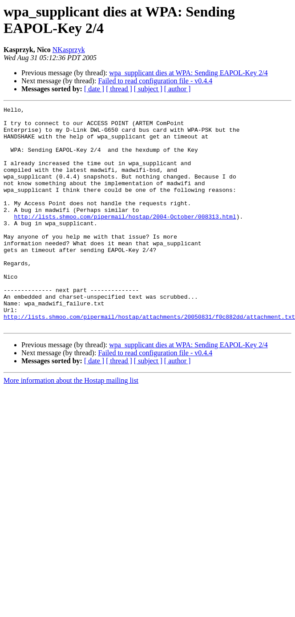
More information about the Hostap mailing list (71, 424)
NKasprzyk (69, 49)
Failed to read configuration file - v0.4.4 (155, 81)
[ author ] (177, 89)
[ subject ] (148, 89)
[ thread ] (119, 89)
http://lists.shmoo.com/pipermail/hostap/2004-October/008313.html (125, 239)
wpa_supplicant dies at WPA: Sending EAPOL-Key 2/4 (188, 73)
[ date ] (94, 89)
